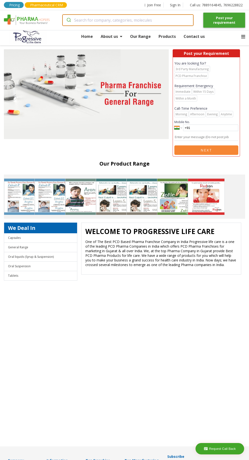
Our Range (140, 36)
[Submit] (68, 20)
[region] (88, 94)
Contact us (194, 36)
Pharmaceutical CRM (46, 5)
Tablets (13, 276)
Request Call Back (220, 449)
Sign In (175, 5)
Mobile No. (182, 122)
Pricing (14, 5)
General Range (18, 247)
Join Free (152, 5)
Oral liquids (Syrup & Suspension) (31, 257)
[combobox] (128, 20)
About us (111, 36)
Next (206, 150)
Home (87, 36)
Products (167, 36)
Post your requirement (224, 20)
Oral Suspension (19, 266)
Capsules (14, 238)
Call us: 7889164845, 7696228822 (216, 5)
